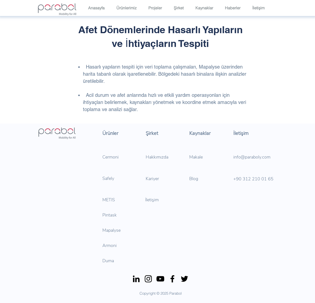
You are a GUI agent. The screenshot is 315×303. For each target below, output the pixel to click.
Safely (108, 178)
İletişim (152, 200)
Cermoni (110, 157)
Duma (108, 261)
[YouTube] (160, 279)
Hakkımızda (157, 157)
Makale (196, 157)
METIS (108, 200)
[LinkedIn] (136, 279)
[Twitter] (184, 279)
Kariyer (152, 179)
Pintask (109, 215)
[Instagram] (148, 279)
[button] (181, 7)
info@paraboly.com (251, 157)
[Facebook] (172, 279)
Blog (193, 179)
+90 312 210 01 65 (253, 179)
